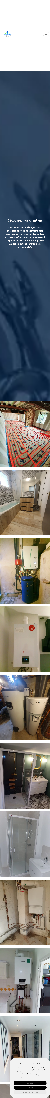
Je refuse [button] (30, 1087)
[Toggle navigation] (46, 34)
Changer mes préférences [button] (30, 1092)
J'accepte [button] (30, 1083)
